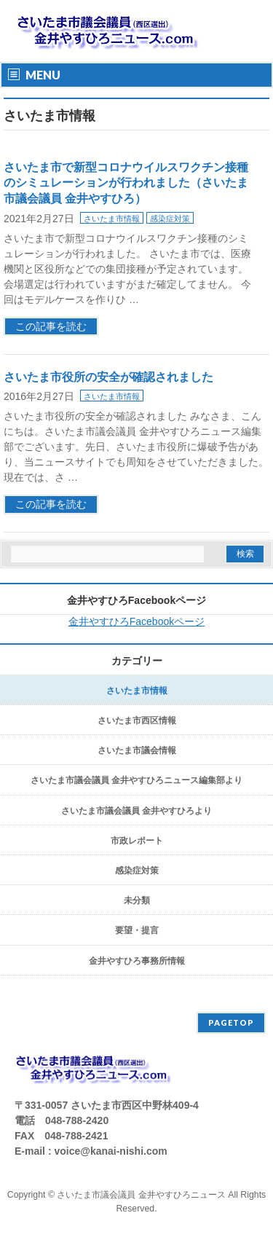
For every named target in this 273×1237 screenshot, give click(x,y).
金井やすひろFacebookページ (136, 600)
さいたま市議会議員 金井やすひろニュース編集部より (136, 780)
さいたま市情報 (112, 218)
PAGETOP (231, 1022)
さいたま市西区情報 (137, 720)
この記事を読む (51, 326)
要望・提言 (137, 930)
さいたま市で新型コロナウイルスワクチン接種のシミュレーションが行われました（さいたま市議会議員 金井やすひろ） (126, 183)
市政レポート (137, 841)
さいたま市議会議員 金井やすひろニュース (141, 1195)
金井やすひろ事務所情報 (137, 961)
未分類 (137, 900)
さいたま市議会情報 (137, 750)
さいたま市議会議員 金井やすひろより (136, 811)
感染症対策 (170, 218)
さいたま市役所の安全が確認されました (108, 377)
